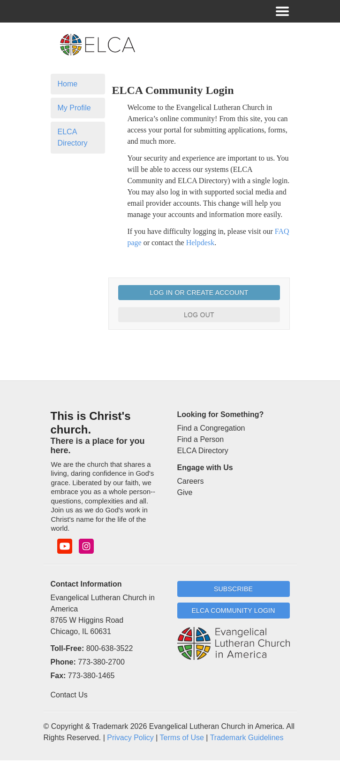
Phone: (63, 662)
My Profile (74, 108)
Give (185, 492)
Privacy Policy (130, 738)
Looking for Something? (220, 414)
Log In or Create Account (199, 292)
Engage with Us (205, 468)
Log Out (199, 314)
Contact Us (69, 695)
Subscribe (233, 589)
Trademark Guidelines (247, 738)
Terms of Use (182, 738)
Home (68, 84)
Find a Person (200, 439)
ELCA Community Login (233, 610)
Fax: (58, 676)
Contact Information (86, 584)
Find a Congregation (211, 428)
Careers (190, 481)
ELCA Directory (73, 137)
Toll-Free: (67, 648)
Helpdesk (200, 243)
